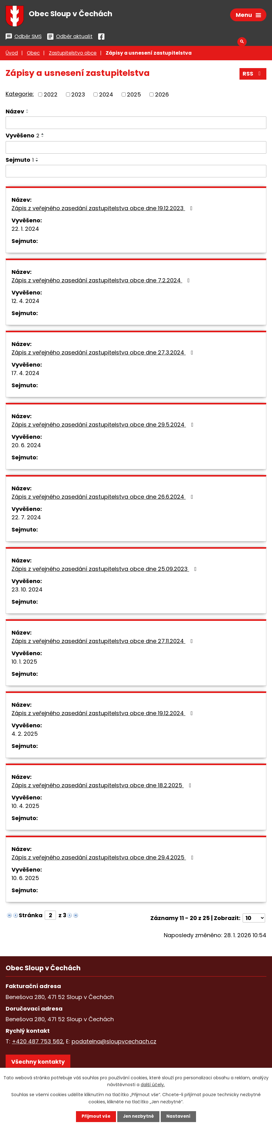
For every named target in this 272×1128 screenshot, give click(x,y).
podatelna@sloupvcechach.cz (114, 1043)
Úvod (12, 54)
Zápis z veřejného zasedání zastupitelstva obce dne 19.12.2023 (103, 210)
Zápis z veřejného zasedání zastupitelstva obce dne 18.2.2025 (103, 787)
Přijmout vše (94, 1116)
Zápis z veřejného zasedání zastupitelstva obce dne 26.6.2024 (104, 498)
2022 (51, 96)
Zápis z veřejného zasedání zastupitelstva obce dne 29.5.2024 (104, 426)
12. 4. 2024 (25, 302)
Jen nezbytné (138, 1116)
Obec (33, 54)
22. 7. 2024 (26, 519)
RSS (253, 75)
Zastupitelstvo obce (73, 54)
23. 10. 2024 (27, 591)
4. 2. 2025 (25, 735)
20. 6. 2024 (26, 447)
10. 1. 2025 (24, 663)
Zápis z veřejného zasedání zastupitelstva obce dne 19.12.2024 (103, 715)
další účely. (153, 1084)
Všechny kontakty (38, 1063)
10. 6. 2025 (25, 879)
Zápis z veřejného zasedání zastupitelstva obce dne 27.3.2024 (104, 354)
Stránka (31, 917)
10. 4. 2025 (25, 807)
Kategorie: (20, 95)
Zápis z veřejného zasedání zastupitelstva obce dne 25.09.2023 (105, 570)
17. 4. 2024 (25, 374)
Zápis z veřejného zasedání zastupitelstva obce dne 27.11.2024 (103, 642)
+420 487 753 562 (37, 1043)
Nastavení (179, 1116)
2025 (134, 96)
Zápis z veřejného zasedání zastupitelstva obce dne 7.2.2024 (102, 282)
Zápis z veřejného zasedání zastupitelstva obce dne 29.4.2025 (104, 859)
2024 (106, 96)
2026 (162, 96)
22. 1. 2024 (25, 230)
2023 (78, 96)
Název (15, 113)
